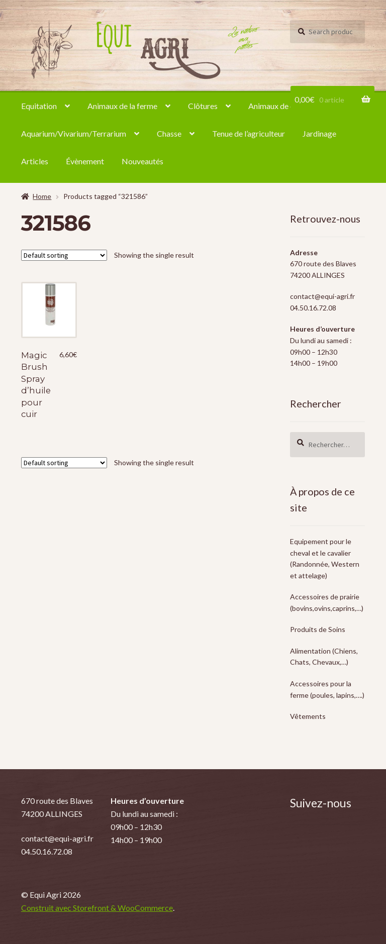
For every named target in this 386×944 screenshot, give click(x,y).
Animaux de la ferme (122, 106)
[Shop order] (64, 255)
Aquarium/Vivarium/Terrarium (73, 133)
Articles (34, 161)
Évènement (85, 161)
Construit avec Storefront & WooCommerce (97, 907)
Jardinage (319, 133)
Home (42, 196)
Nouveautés (142, 161)
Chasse (169, 133)
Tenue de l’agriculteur (248, 133)
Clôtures (203, 106)
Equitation (39, 106)
